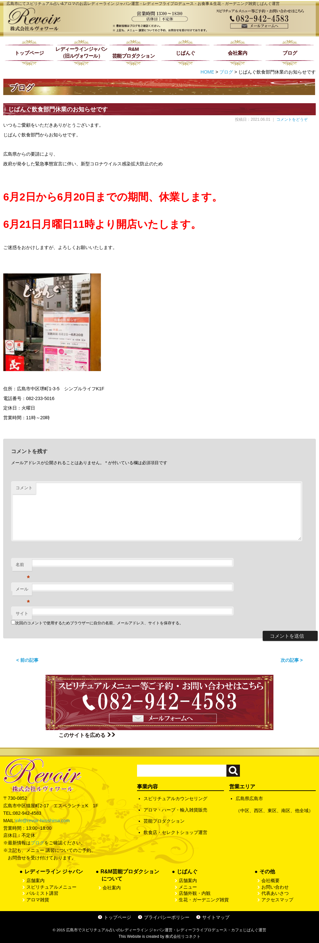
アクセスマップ (277, 899)
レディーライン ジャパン (53, 871)
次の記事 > (292, 660)
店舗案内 (35, 880)
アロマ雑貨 (37, 899)
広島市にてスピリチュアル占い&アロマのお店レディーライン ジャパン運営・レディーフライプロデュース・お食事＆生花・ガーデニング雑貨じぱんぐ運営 (143, 3)
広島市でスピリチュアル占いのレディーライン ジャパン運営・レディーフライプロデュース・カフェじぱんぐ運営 (166, 930)
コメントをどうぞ (292, 119)
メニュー (188, 887)
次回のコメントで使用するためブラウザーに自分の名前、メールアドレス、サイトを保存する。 (99, 623)
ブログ (290, 53)
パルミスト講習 (42, 893)
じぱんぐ (185, 53)
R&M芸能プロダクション (133, 52)
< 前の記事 (27, 660)
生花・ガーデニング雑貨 (204, 899)
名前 (23, 566)
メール (23, 591)
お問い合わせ (275, 887)
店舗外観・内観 (195, 893)
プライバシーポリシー (166, 917)
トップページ (29, 53)
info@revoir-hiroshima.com (42, 820)
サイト (22, 613)
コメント (24, 487)
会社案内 (237, 53)
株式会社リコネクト (183, 936)
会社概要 (270, 880)
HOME (207, 72)
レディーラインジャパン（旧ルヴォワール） (81, 52)
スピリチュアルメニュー (51, 887)
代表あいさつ (275, 893)
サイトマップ (215, 917)
